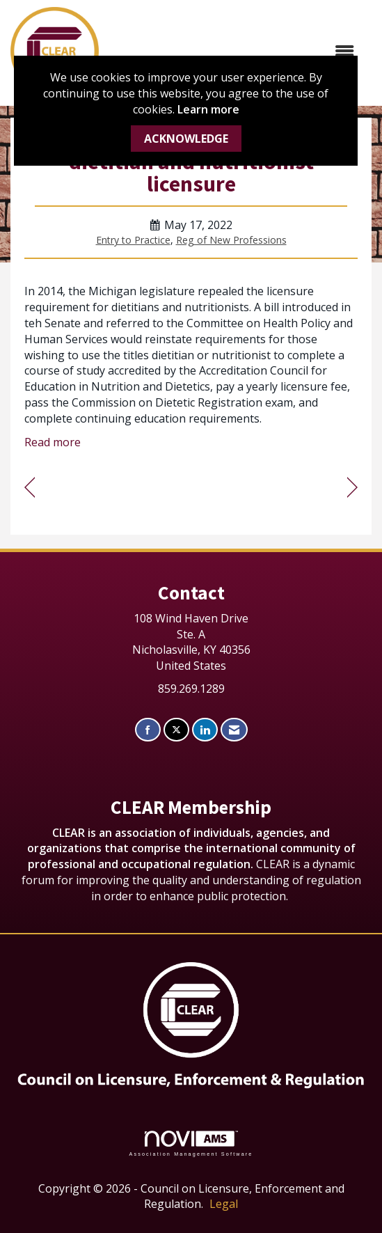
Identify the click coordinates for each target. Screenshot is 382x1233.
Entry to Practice (133, 239)
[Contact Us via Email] (234, 730)
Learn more (208, 109)
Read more (52, 442)
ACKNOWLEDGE (186, 138)
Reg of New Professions (231, 239)
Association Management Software (191, 1143)
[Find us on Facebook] (148, 730)
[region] (352, 488)
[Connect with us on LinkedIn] (205, 730)
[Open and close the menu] (233, 51)
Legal (223, 1203)
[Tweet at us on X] (176, 730)
